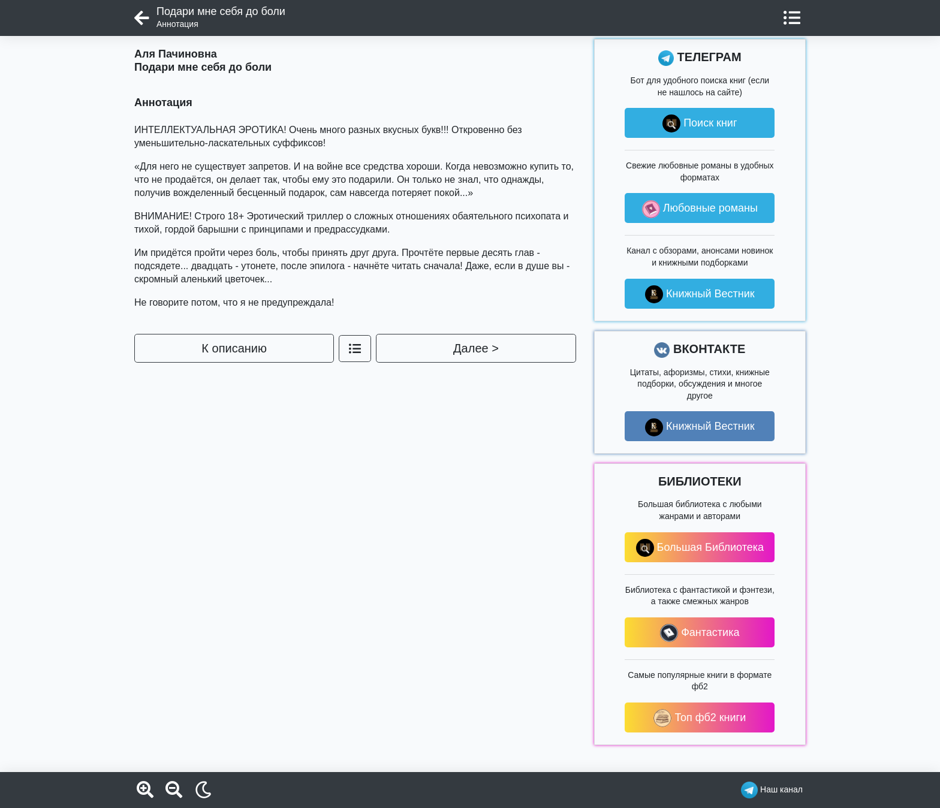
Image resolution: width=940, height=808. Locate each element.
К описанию (234, 348)
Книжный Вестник (700, 294)
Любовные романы (700, 209)
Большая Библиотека (700, 548)
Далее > (476, 348)
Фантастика (699, 633)
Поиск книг (699, 123)
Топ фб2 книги (699, 718)
